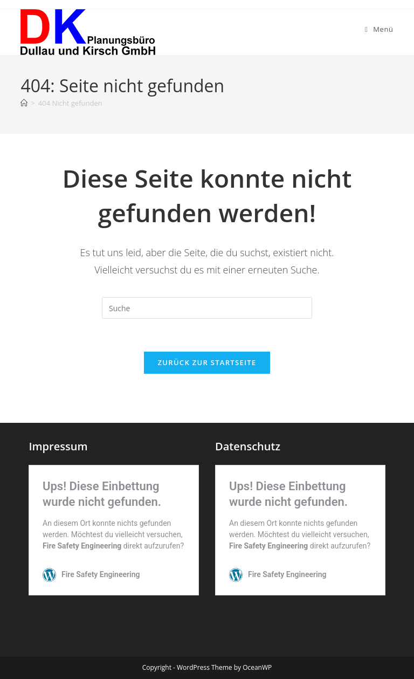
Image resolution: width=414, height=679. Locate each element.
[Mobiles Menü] (379, 29)
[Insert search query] (207, 308)
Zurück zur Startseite (207, 362)
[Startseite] (23, 103)
